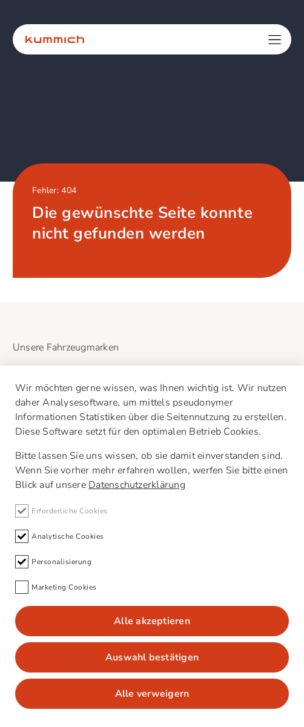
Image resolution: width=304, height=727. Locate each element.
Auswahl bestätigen (152, 657)
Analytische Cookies (59, 536)
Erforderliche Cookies (61, 511)
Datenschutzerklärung (136, 485)
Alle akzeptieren (152, 621)
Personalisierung (53, 561)
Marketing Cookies (56, 587)
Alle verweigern (152, 693)
